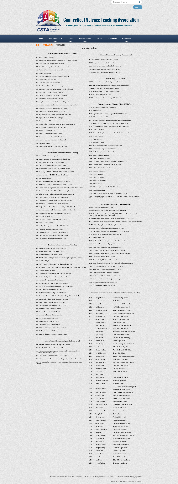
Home (38, 45)
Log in (137, 7)
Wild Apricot (123, 481)
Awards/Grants (48, 45)
